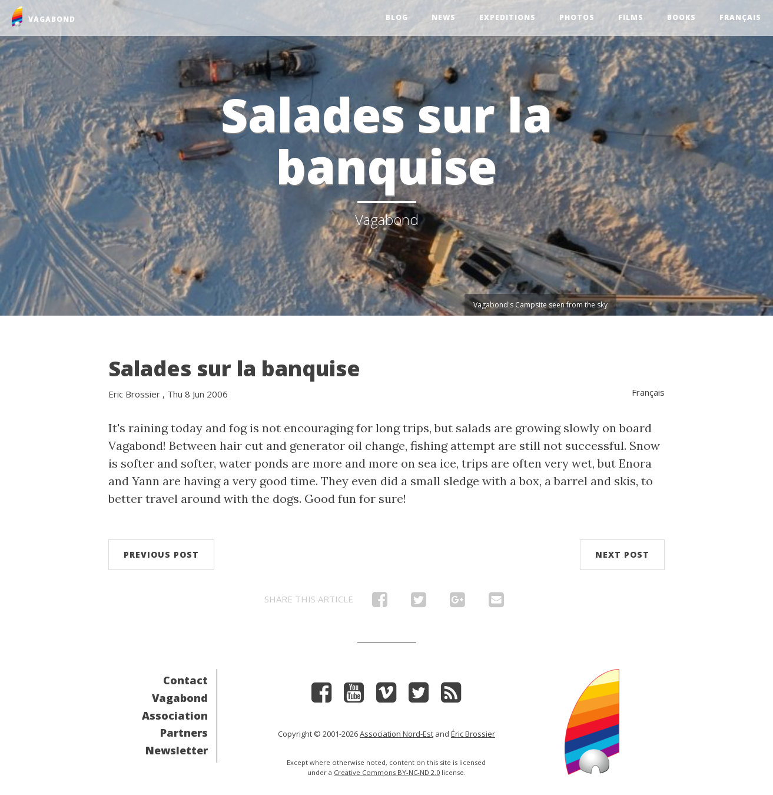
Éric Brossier (473, 733)
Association (175, 715)
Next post (622, 554)
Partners (184, 733)
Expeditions (507, 17)
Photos (577, 17)
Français (740, 17)
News (444, 17)
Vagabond (180, 698)
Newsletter (176, 750)
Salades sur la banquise (234, 368)
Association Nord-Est (396, 733)
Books (681, 17)
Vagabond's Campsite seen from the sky (540, 305)
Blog (397, 17)
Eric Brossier (134, 394)
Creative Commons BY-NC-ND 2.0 (387, 772)
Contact (185, 680)
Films (630, 17)
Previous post (161, 554)
